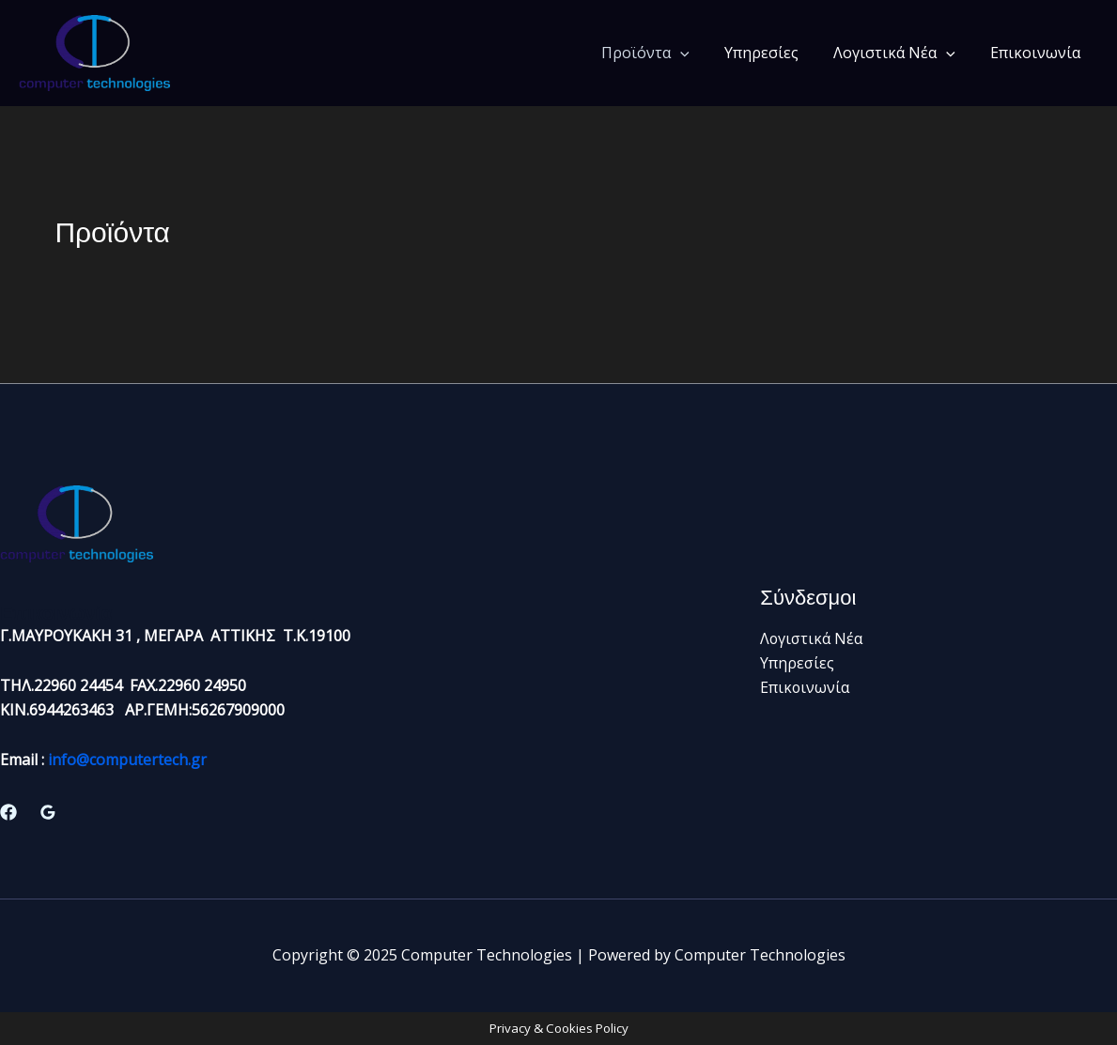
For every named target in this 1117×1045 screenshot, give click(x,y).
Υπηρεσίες (774, 52)
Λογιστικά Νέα (902, 52)
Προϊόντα (663, 52)
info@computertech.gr (127, 759)
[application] (698, 52)
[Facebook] (8, 812)
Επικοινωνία (1038, 52)
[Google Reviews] (47, 812)
